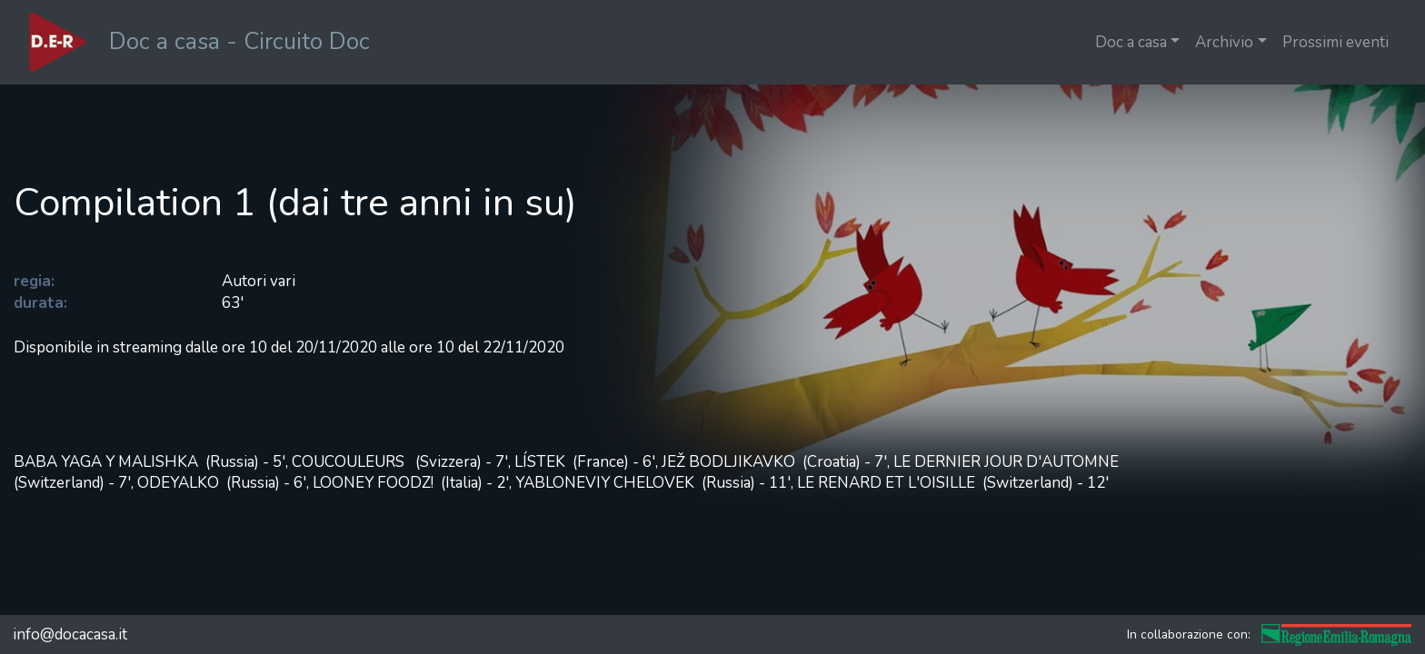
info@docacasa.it (70, 634)
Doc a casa (1131, 42)
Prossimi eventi (1335, 42)
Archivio (1224, 42)
